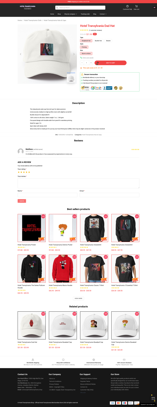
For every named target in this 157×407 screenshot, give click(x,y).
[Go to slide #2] (52, 88)
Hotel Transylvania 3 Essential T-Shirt (124, 285)
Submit (22, 201)
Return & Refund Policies (88, 384)
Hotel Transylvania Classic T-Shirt (92, 285)
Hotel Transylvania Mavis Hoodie (60, 285)
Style (81, 44)
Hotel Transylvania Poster (27, 245)
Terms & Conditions (55, 381)
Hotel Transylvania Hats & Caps (55, 20)
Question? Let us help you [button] (148, 404)
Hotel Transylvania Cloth (32, 20)
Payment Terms (85, 381)
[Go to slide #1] (42, 88)
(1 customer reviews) (95, 30)
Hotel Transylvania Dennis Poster (60, 245)
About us (52, 378)
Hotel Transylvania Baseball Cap (60, 342)
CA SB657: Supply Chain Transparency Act (62, 390)
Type (81, 37)
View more (78, 298)
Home (20, 20)
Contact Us (83, 387)
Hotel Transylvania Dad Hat (27, 342)
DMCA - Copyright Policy (56, 387)
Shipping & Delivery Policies (88, 378)
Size (81, 50)
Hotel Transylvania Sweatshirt (90, 245)
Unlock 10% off (153, 398)
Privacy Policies (54, 384)
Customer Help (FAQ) (86, 390)
